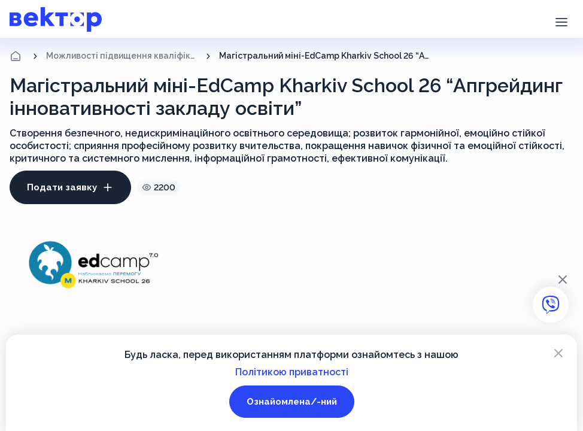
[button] (561, 21)
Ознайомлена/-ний (292, 401)
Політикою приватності (291, 372)
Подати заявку (70, 187)
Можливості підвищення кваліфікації (122, 55)
